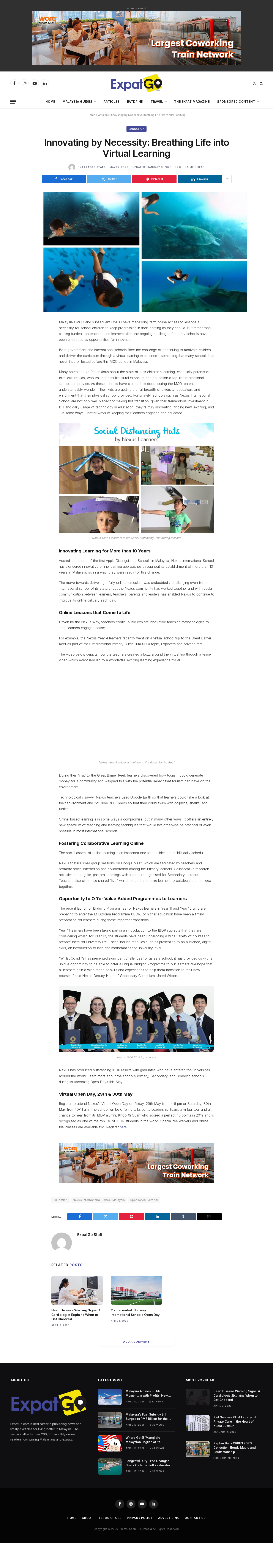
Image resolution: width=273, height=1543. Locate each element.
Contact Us (196, 1518)
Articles (112, 101)
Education (136, 128)
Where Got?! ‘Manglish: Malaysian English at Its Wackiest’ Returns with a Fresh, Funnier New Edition (149, 1440)
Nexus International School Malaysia (99, 1200)
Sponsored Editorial (144, 1200)
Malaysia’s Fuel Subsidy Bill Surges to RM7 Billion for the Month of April (147, 1417)
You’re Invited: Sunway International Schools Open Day (135, 1312)
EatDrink (135, 101)
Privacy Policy (140, 1518)
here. (124, 1127)
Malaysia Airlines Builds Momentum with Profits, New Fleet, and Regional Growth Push (150, 1393)
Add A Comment (136, 1341)
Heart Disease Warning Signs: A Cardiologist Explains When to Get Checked (76, 1314)
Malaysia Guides (78, 101)
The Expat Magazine (192, 101)
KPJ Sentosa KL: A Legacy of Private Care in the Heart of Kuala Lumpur (234, 1422)
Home (50, 101)
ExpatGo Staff (93, 167)
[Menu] (13, 102)
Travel (157, 101)
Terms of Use (110, 1518)
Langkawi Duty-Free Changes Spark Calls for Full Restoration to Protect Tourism (149, 1463)
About (86, 1518)
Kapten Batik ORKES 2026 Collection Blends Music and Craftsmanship (234, 1448)
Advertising (169, 1518)
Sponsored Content (236, 101)
